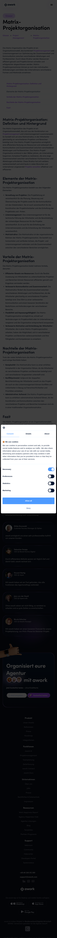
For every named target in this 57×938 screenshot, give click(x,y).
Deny (28, 508)
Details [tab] (28, 434)
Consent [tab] (10, 434)
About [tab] (46, 434)
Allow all (28, 501)
